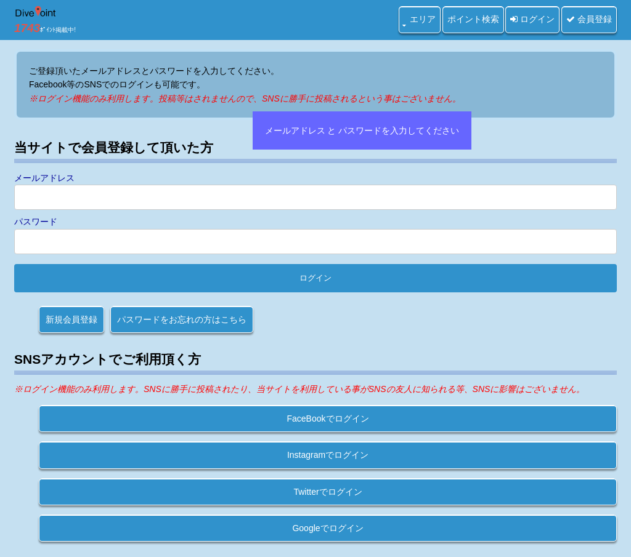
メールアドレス (44, 178)
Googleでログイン (327, 528)
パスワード (35, 221)
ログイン (532, 19)
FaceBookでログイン (327, 418)
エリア (423, 19)
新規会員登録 (71, 319)
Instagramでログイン (327, 455)
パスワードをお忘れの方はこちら (181, 319)
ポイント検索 (473, 19)
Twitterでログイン (327, 492)
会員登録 (589, 19)
